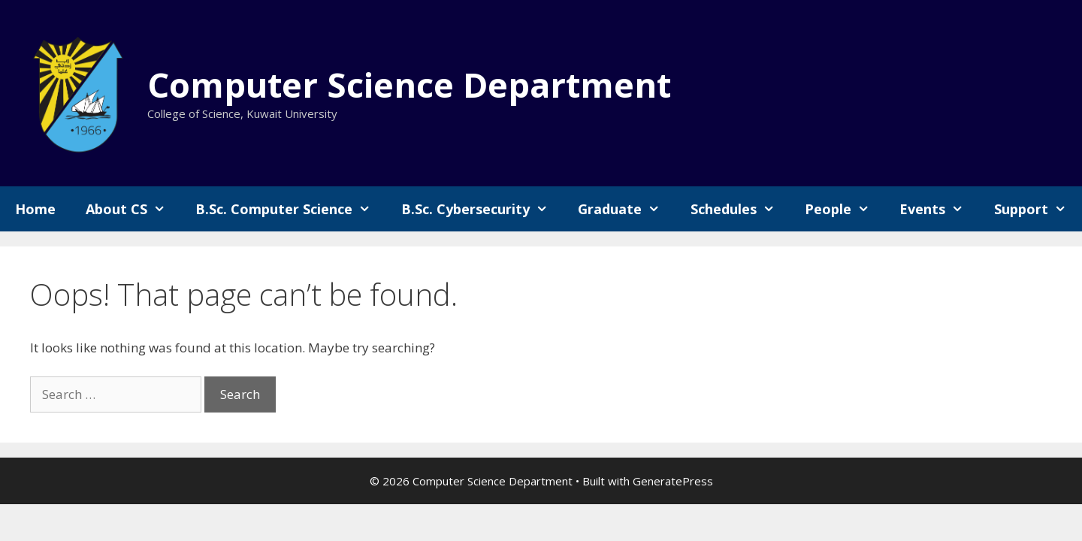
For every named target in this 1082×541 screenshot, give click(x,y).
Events (938, 208)
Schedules (740, 208)
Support (1037, 208)
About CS (133, 208)
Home (35, 209)
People (844, 208)
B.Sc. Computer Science (290, 208)
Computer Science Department (409, 84)
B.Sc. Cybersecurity (482, 208)
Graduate (626, 208)
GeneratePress (673, 480)
